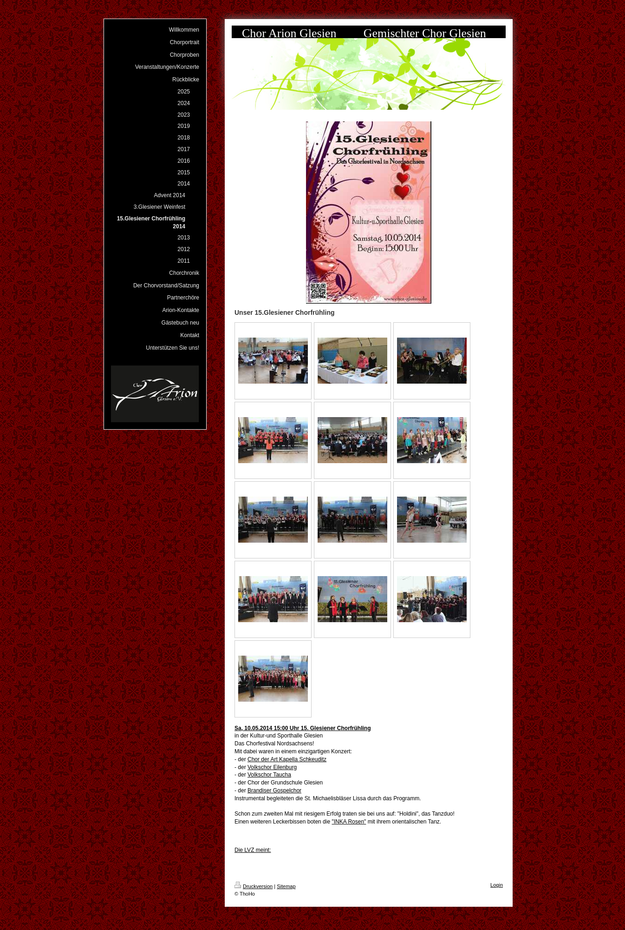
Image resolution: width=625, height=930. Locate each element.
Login (496, 885)
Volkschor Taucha (269, 774)
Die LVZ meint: (252, 850)
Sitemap (286, 886)
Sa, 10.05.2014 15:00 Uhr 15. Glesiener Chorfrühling (302, 728)
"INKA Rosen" (349, 821)
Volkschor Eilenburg (272, 767)
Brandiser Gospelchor (274, 790)
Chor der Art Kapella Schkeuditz (286, 759)
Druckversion (253, 886)
